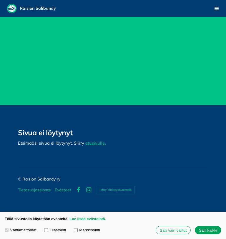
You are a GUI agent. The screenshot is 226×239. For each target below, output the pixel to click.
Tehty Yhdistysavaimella (115, 190)
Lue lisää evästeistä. (87, 219)
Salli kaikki (208, 230)
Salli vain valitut (173, 230)
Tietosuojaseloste (34, 190)
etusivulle (95, 143)
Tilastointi (55, 230)
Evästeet (63, 190)
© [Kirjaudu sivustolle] (20, 179)
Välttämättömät (20, 230)
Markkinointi (87, 230)
